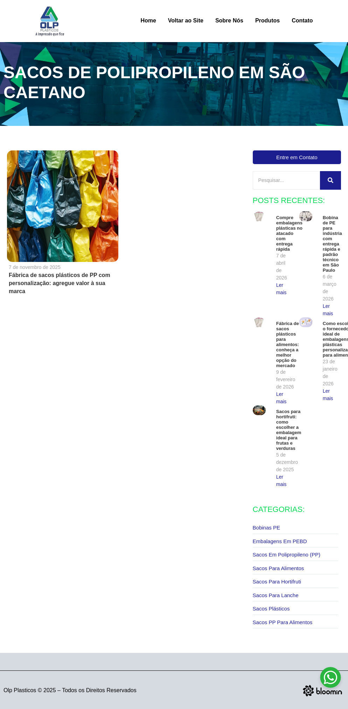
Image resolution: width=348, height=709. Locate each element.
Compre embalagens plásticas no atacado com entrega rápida (289, 233)
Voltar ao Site (185, 20)
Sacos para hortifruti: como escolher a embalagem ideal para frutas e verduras (288, 430)
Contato (302, 20)
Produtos (267, 20)
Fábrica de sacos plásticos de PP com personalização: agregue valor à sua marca (59, 283)
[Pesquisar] (286, 180)
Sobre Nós (229, 20)
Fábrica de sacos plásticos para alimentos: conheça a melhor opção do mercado (287, 344)
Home (148, 20)
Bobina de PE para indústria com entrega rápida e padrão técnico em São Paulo (331, 244)
